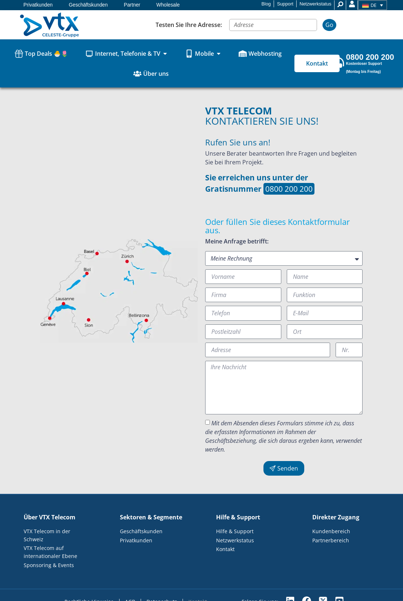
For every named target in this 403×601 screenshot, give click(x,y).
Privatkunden (37, 5)
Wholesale (168, 5)
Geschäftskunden (88, 5)
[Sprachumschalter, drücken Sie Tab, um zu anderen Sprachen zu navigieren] (372, 5)
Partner (132, 5)
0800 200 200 (289, 189)
